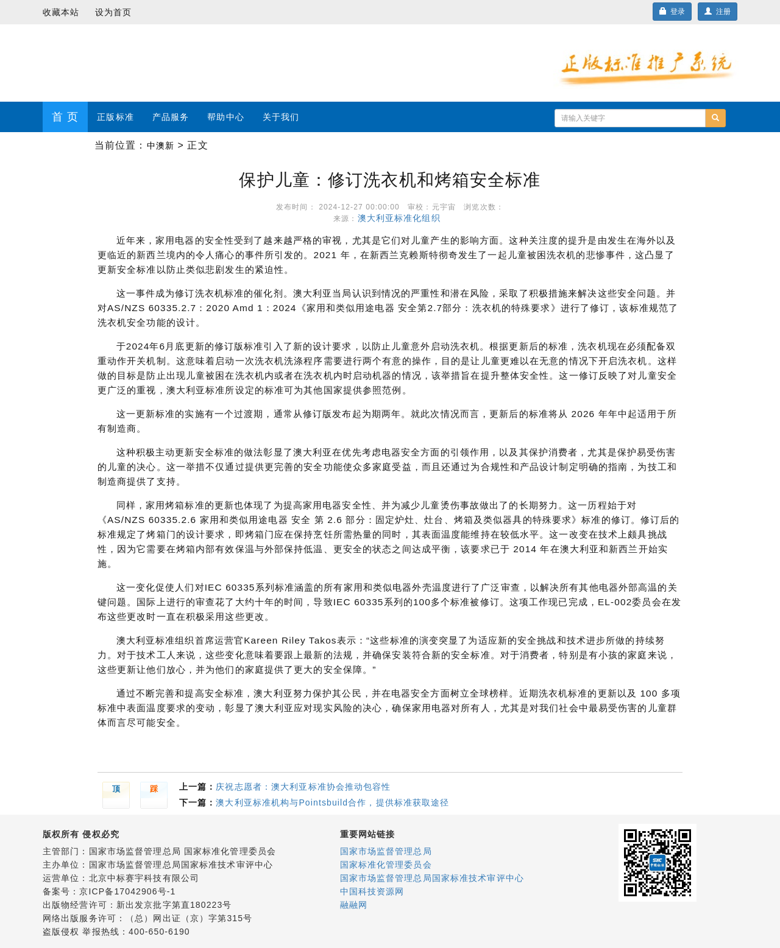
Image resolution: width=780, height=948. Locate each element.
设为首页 (113, 12)
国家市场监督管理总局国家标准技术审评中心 (432, 878)
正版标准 (115, 117)
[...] (630, 118)
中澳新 (160, 145)
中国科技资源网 (372, 891)
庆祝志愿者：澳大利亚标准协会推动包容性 (303, 787)
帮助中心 (225, 117)
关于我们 (281, 117)
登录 (672, 11)
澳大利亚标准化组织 (402, 218)
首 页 (65, 117)
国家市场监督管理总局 (386, 851)
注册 (717, 11)
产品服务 (170, 117)
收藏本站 (61, 12)
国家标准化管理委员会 (386, 864)
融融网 (353, 905)
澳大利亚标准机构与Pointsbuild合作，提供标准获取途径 (332, 802)
